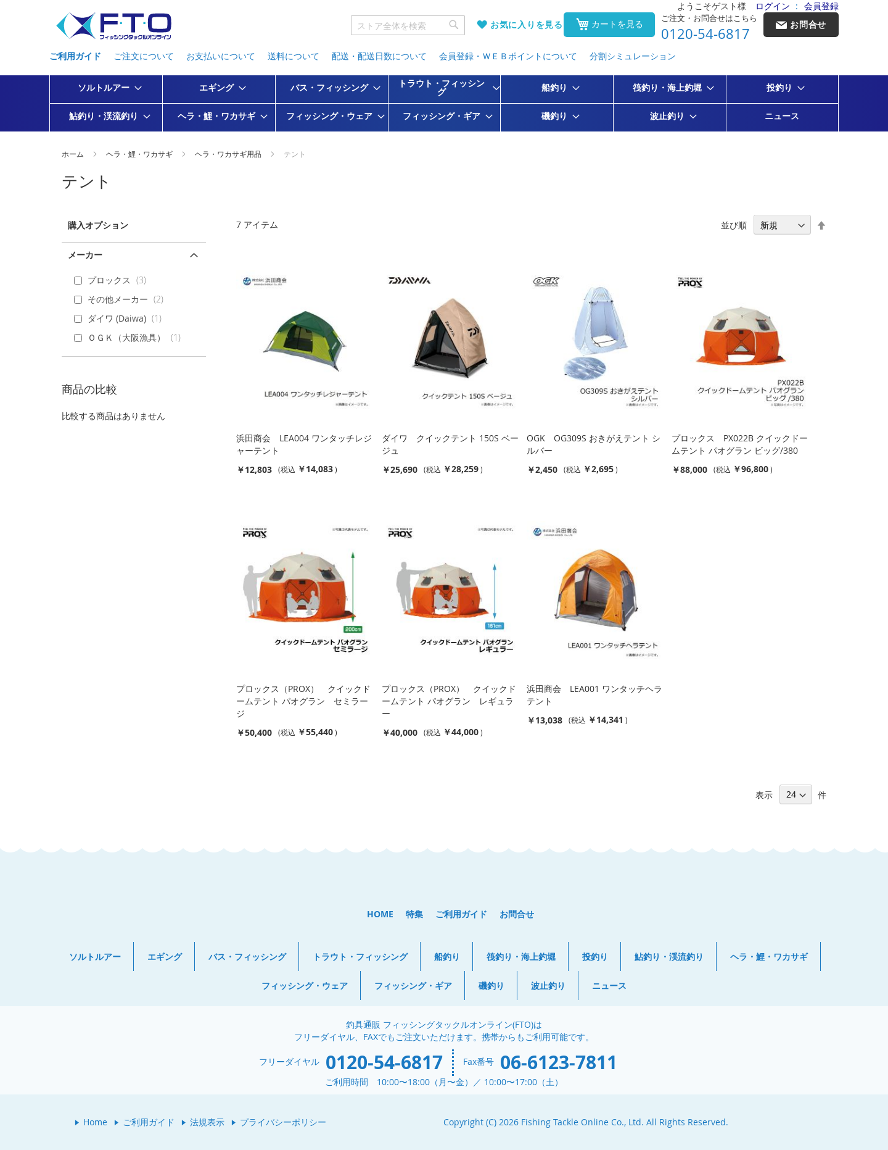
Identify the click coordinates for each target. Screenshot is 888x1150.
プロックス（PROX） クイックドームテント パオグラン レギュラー (449, 701)
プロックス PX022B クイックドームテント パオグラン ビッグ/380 (740, 444)
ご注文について (143, 56)
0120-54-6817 (705, 34)
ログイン (772, 6)
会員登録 (821, 6)
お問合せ (517, 914)
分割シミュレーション (633, 56)
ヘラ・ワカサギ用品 (229, 154)
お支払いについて (220, 56)
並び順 (734, 225)
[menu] (444, 103)
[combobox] (408, 25)
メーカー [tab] (85, 254)
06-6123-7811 (558, 1062)
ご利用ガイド (75, 56)
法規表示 (207, 1122)
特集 (414, 914)
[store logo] (113, 26)
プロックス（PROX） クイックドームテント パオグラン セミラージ (303, 701)
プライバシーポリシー (283, 1122)
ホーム (74, 154)
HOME (380, 914)
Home (95, 1122)
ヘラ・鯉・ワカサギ (140, 154)
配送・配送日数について (379, 56)
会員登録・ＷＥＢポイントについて (508, 56)
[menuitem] (106, 87)
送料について (293, 56)
